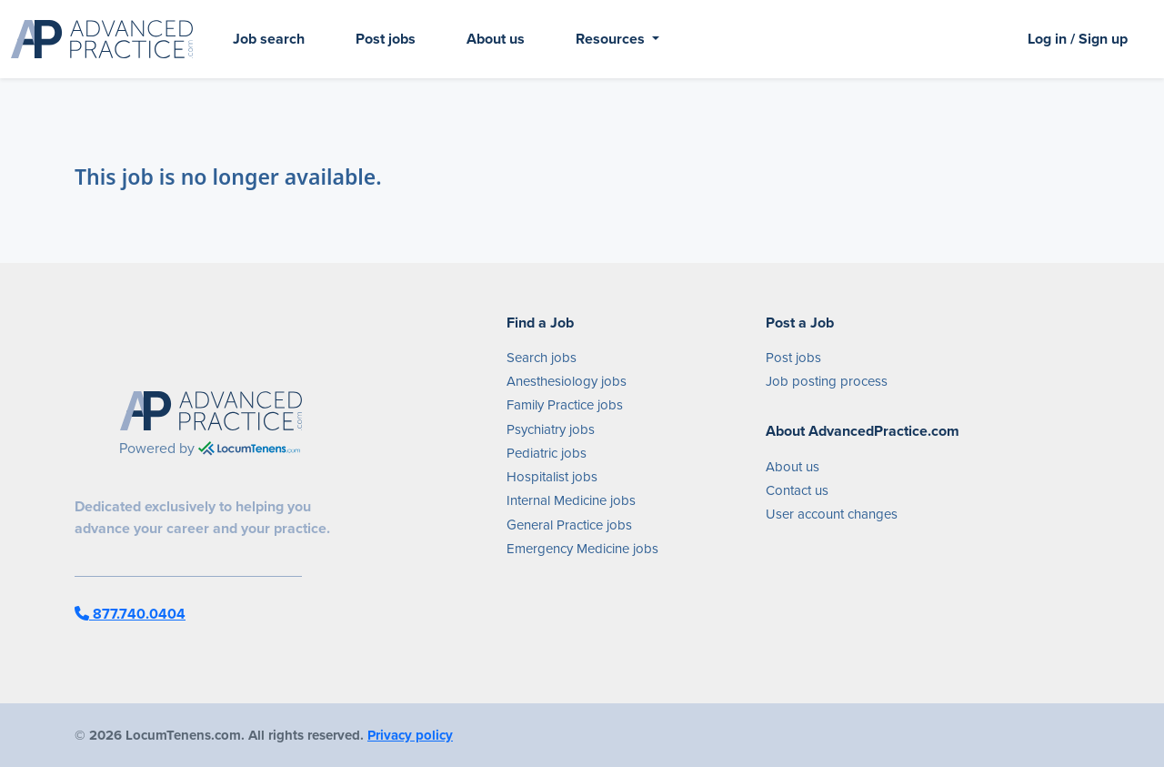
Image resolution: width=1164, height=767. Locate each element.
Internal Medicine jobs (571, 500)
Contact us (797, 490)
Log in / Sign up (1078, 38)
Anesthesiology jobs (567, 381)
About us (496, 38)
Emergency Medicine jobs (582, 549)
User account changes (832, 514)
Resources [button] (612, 38)
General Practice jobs (569, 525)
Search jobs (542, 358)
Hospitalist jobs (552, 477)
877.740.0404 (130, 613)
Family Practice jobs (565, 405)
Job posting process (827, 381)
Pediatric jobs (547, 453)
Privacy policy (410, 735)
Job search (269, 38)
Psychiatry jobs (551, 429)
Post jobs (386, 38)
